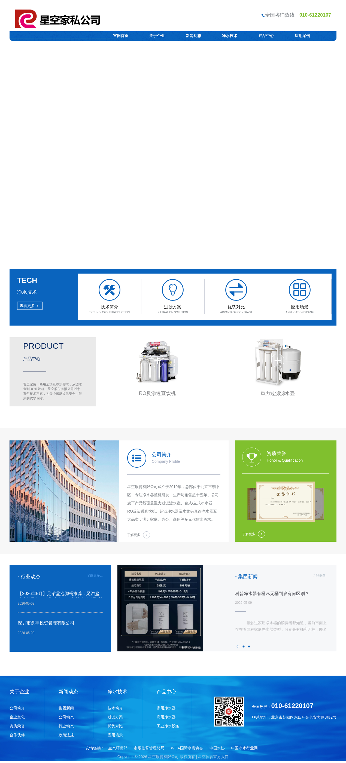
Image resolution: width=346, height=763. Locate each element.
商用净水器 (166, 717)
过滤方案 (115, 717)
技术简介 (115, 708)
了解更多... (95, 575)
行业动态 (66, 726)
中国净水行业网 (244, 748)
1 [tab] (238, 646)
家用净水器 (166, 708)
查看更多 (30, 306)
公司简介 (17, 708)
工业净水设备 (168, 726)
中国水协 (217, 748)
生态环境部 (117, 748)
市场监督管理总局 (149, 748)
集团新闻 (66, 708)
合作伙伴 (17, 735)
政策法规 (66, 735)
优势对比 (115, 726)
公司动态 (66, 717)
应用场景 (115, 735)
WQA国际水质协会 (187, 748)
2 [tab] (244, 646)
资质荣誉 (17, 726)
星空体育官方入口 (213, 757)
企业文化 (17, 717)
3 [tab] (249, 646)
